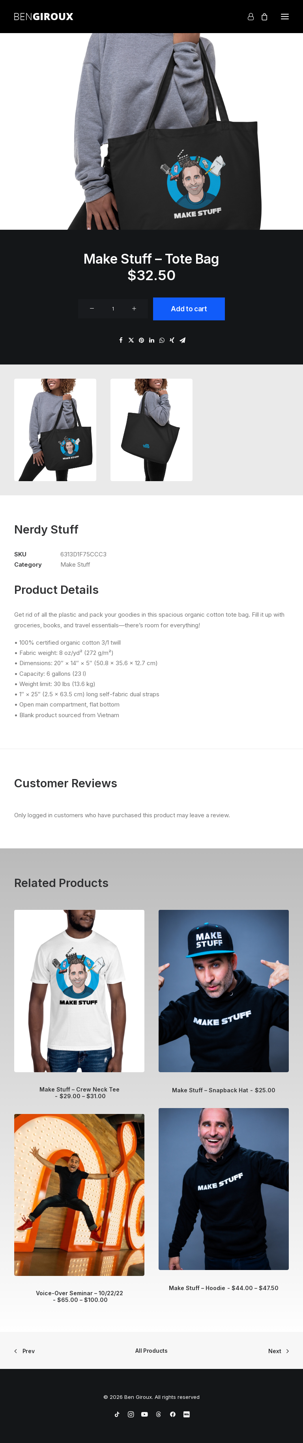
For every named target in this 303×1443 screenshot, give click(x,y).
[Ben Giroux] (43, 16)
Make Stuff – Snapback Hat (223, 1090)
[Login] (247, 16)
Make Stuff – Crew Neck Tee (79, 1092)
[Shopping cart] (261, 16)
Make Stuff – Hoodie (224, 1288)
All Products (151, 1350)
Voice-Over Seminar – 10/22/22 (79, 1296)
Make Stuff (75, 564)
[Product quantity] (113, 308)
